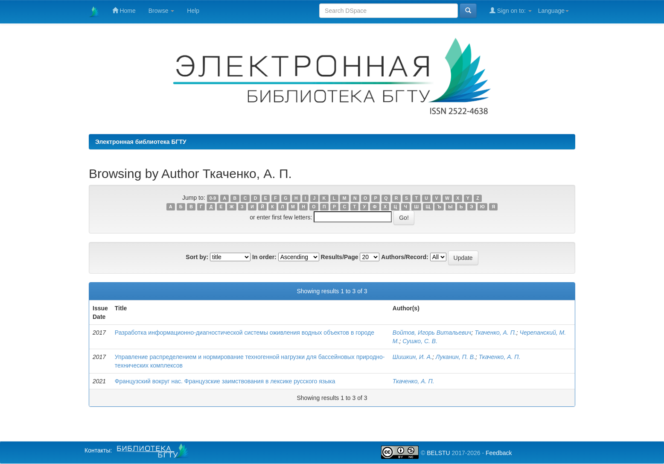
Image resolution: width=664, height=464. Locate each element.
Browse (162, 10)
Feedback (499, 452)
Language (553, 10)
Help (193, 10)
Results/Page (339, 257)
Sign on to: (510, 10)
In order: (264, 257)
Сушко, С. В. (419, 341)
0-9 (213, 198)
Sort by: (197, 257)
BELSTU (438, 452)
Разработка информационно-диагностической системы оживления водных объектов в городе (244, 332)
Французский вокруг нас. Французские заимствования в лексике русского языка (225, 381)
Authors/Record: (404, 257)
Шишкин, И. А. (412, 356)
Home (124, 10)
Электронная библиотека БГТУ (140, 141)
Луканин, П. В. (455, 356)
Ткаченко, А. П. (495, 332)
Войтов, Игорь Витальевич (432, 332)
